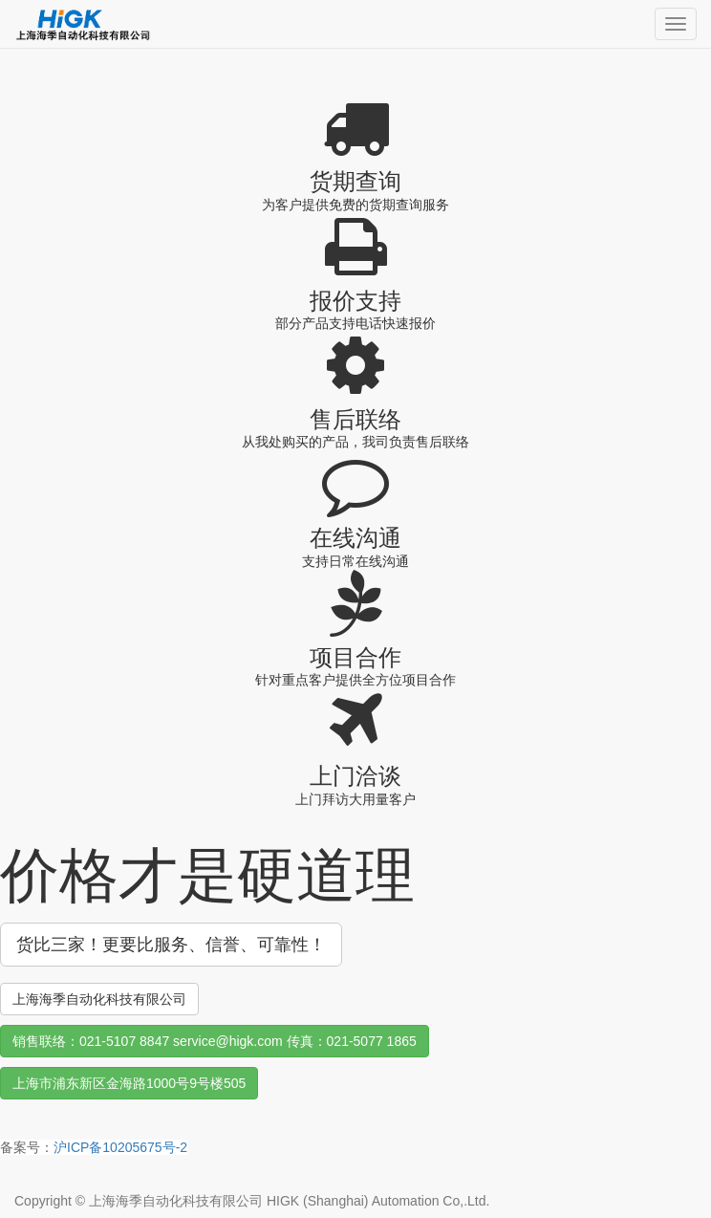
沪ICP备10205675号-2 (120, 1147)
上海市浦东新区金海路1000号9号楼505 (129, 1083)
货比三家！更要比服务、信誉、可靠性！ (171, 944)
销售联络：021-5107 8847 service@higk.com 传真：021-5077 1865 (214, 1041)
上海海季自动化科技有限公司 (99, 999)
